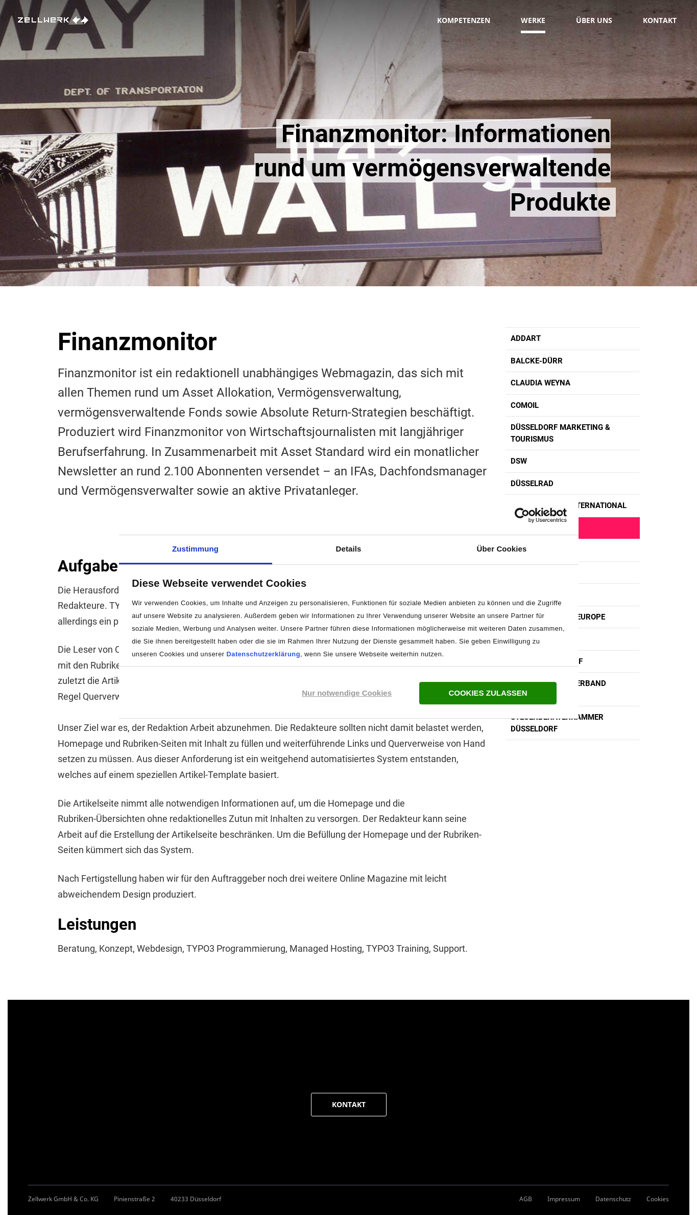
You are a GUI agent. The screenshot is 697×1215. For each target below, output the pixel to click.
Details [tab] (349, 548)
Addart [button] (526, 338)
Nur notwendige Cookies (347, 693)
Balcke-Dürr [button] (537, 360)
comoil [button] (525, 405)
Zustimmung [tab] (195, 548)
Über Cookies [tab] (502, 548)
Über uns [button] (594, 24)
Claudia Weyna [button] (540, 382)
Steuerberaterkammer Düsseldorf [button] (557, 723)
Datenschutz (613, 1199)
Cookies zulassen (487, 693)
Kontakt (660, 24)
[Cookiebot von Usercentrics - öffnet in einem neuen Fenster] (522, 515)
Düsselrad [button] (532, 483)
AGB (525, 1199)
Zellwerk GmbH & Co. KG (63, 1199)
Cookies (657, 1199)
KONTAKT (349, 1104)
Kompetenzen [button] (463, 24)
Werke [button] (533, 24)
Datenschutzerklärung (263, 654)
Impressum (563, 1199)
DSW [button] (519, 461)
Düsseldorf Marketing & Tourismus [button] (560, 433)
